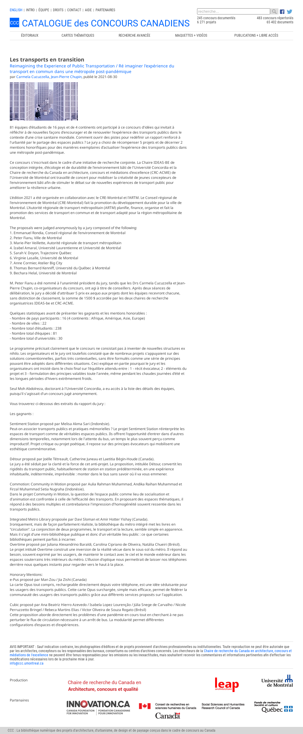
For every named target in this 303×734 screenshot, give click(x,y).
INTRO (30, 10)
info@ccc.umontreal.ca (26, 663)
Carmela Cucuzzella (32, 76)
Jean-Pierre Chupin (66, 76)
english (16, 10)
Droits (58, 10)
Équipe (43, 10)
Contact (74, 10)
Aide (88, 10)
